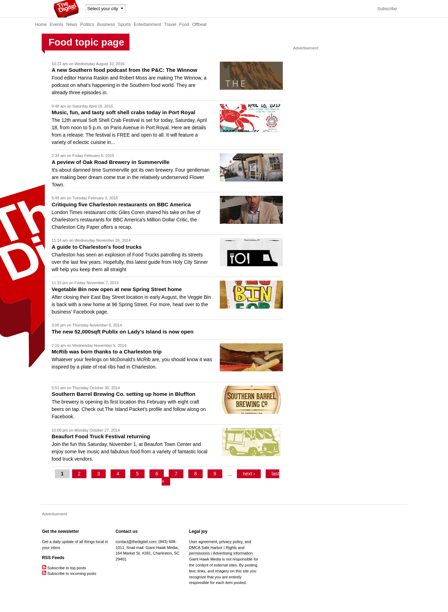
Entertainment (147, 24)
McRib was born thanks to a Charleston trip (107, 352)
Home (41, 24)
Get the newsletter (60, 531)
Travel (170, 24)
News (71, 24)
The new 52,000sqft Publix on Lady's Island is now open (123, 332)
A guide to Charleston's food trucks (97, 247)
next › (249, 474)
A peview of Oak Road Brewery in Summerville (111, 162)
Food (184, 24)
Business (106, 24)
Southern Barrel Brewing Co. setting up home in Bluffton (124, 394)
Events (56, 24)
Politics (87, 24)
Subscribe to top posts (64, 568)
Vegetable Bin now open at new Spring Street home (117, 289)
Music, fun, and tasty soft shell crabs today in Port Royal (123, 112)
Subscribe (387, 8)
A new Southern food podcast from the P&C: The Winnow (124, 70)
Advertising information (233, 553)
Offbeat (199, 24)
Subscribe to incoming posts (69, 573)
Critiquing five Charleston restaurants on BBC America (121, 204)
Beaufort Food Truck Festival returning (101, 436)
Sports (124, 24)
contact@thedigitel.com (135, 541)
